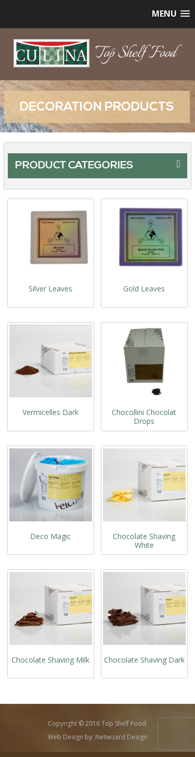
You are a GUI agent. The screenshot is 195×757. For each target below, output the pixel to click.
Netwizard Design (121, 736)
